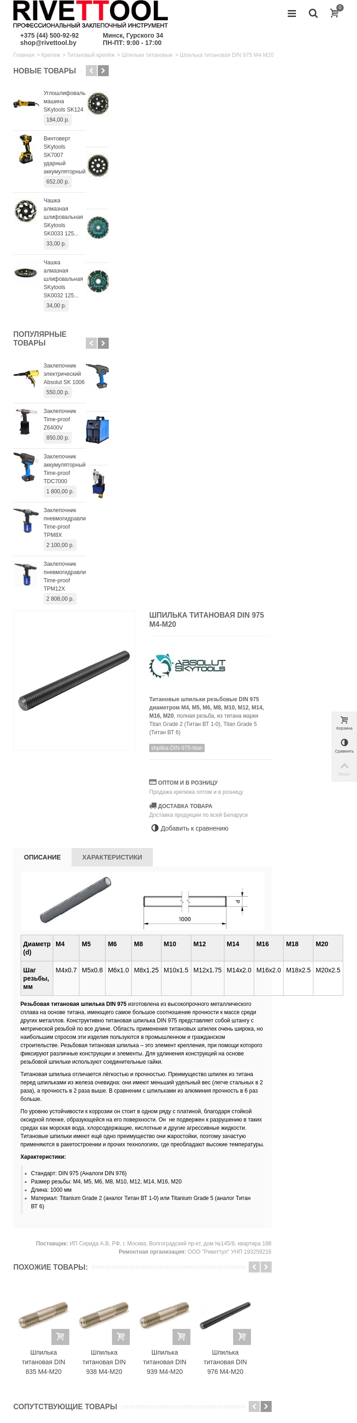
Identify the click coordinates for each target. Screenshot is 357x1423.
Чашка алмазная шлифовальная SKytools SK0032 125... (63, 287)
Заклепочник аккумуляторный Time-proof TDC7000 (64, 477)
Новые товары (29, 75)
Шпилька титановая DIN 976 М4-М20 (311, 828)
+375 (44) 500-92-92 (49, 35)
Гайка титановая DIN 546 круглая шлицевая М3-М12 (160, 1032)
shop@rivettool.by (48, 42)
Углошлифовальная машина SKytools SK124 (65, 110)
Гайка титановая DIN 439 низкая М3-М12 (282, 1032)
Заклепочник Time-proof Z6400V (60, 428)
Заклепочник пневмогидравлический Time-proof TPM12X (65, 585)
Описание (128, 310)
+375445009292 (316, 1346)
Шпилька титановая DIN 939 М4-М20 (250, 828)
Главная (23, 55)
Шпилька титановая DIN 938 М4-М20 (190, 828)
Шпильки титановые (147, 55)
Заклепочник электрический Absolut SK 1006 (64, 382)
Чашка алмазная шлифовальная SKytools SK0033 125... (63, 226)
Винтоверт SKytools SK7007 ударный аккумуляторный (64, 164)
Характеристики (198, 310)
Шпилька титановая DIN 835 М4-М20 (129, 828)
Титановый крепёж (91, 55)
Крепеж (50, 55)
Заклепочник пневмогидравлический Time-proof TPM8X (65, 531)
